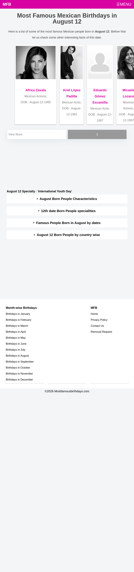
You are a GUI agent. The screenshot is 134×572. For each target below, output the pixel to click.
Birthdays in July (15, 349)
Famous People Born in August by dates (68, 223)
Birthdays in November (19, 373)
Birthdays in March (17, 325)
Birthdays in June (16, 343)
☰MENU (123, 4)
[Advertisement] (64, 163)
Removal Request (101, 331)
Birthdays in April (16, 331)
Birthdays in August (17, 355)
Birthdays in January (18, 313)
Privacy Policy (99, 319)
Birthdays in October (18, 367)
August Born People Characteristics (68, 199)
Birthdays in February (18, 319)
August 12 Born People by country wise (68, 235)
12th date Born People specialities (68, 211)
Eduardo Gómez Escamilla (100, 96)
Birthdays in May (16, 337)
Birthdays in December (19, 379)
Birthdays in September (20, 361)
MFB (7, 4)
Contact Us (97, 325)
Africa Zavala (36, 90)
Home (94, 313)
